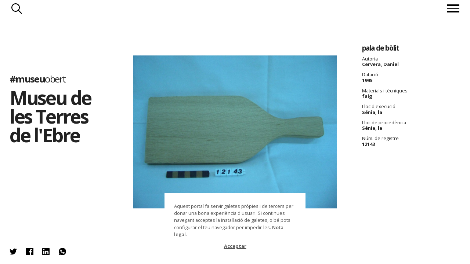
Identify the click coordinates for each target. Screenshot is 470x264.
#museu (38, 79)
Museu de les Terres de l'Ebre (50, 116)
